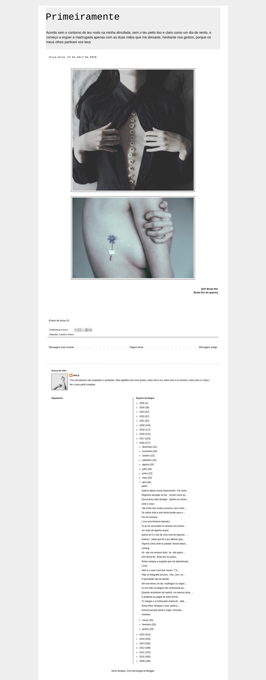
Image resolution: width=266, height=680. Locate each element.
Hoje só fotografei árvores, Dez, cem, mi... (163, 574)
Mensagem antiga (208, 347)
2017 (142, 438)
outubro (146, 455)
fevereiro (147, 624)
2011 (142, 652)
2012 (142, 647)
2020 (142, 425)
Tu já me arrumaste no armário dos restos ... (164, 526)
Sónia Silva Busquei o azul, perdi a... (160, 605)
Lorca (144, 565)
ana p (76, 375)
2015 (142, 634)
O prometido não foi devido (155, 579)
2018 (142, 434)
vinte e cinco (148, 504)
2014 (142, 639)
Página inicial (136, 347)
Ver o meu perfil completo (82, 384)
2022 (142, 416)
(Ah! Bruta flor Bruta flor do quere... (160, 557)
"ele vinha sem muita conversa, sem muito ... (164, 508)
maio (145, 477)
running (145, 548)
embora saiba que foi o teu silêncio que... (163, 539)
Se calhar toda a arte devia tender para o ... (163, 512)
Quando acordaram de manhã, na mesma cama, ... (167, 592)
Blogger (150, 671)
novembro (147, 451)
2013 (142, 643)
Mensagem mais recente (61, 347)
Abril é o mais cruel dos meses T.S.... (161, 570)
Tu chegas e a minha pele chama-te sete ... (164, 601)
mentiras (146, 614)
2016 (142, 443)
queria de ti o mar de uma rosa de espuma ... (165, 534)
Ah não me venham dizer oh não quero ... (163, 552)
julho (145, 469)
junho (145, 473)
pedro (144, 486)
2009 (142, 661)
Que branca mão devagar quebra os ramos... (165, 499)
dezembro (147, 447)
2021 (142, 420)
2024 (142, 407)
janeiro (146, 629)
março (145, 620)
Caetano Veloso (66, 334)
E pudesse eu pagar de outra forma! (160, 597)
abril (144, 482)
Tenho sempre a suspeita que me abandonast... (166, 561)
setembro (147, 460)
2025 (142, 403)
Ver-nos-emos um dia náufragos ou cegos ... (164, 583)
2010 (142, 656)
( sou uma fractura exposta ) (156, 521)
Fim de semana (149, 517)
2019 (142, 429)
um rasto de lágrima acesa (155, 530)
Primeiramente (83, 17)
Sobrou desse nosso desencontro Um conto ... (165, 490)
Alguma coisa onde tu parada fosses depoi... (164, 543)
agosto (146, 464)
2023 (142, 412)
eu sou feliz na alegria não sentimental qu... (163, 588)
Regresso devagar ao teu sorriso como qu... (164, 495)
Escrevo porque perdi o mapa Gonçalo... (162, 610)
